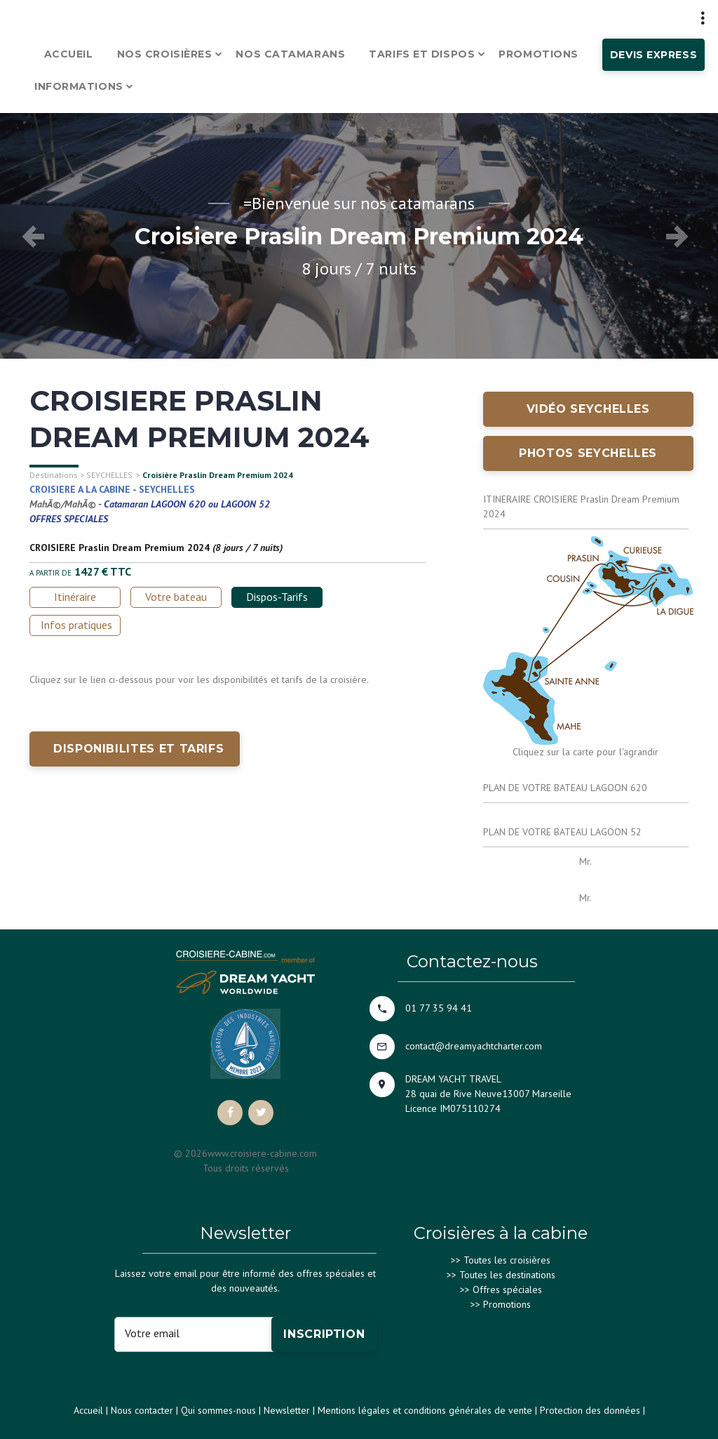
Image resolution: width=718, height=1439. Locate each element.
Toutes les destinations (507, 1274)
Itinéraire (75, 597)
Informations (78, 86)
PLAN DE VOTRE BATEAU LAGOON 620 (565, 787)
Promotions (538, 54)
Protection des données (590, 1410)
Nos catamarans (290, 54)
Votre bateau (176, 597)
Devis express (653, 54)
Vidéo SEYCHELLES (588, 409)
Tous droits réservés (246, 1168)
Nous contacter (142, 1410)
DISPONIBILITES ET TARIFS (138, 748)
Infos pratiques (76, 625)
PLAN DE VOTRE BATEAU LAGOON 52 (562, 831)
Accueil (68, 54)
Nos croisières (164, 54)
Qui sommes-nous (218, 1410)
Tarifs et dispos (422, 54)
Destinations (53, 475)
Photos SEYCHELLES (588, 453)
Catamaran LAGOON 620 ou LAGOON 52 (187, 504)
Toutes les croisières (506, 1260)
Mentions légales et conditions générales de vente (425, 1410)
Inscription (324, 1334)
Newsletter (287, 1410)
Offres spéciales (507, 1289)
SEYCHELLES (109, 475)
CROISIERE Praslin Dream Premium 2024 (119, 547)
